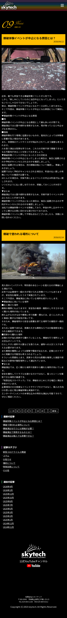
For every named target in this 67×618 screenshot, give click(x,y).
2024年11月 (8, 527)
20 (42, 410)
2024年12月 (8, 523)
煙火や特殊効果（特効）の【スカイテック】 (9, 5)
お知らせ (7, 459)
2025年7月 (8, 504)
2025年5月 (8, 508)
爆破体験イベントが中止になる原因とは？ (29, 38)
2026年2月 (8, 490)
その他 (6, 470)
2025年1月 (8, 519)
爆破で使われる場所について (21, 234)
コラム (6, 455)
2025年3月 (8, 512)
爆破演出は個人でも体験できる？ (18, 435)
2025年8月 (8, 501)
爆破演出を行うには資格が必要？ (18, 428)
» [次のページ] (49, 410)
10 (38, 410)
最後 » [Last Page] (55, 410)
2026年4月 (8, 486)
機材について (9, 463)
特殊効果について (11, 466)
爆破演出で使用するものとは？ (17, 432)
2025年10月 (8, 497)
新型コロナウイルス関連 (14, 451)
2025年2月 (8, 516)
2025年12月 (8, 493)
